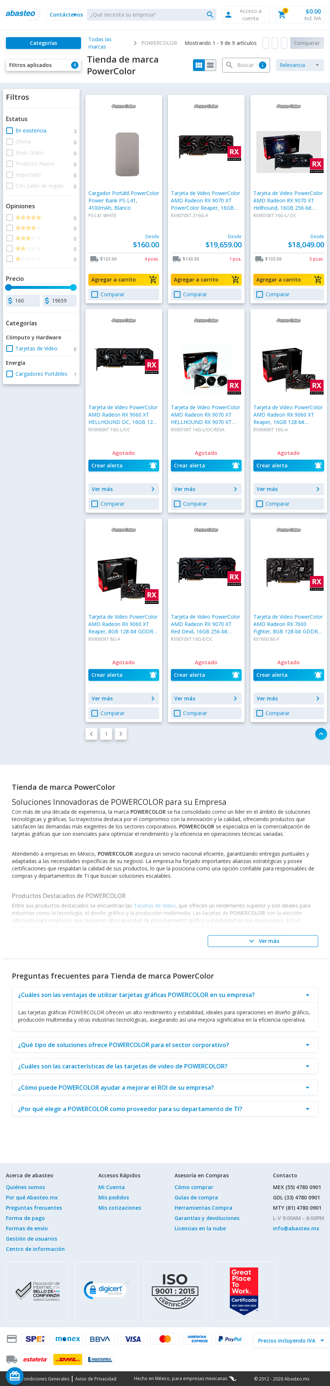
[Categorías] (43, 43)
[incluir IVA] (287, 1340)
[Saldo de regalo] (37, 1376)
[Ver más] (263, 941)
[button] (63, 15)
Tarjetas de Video (155, 905)
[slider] (8, 287)
